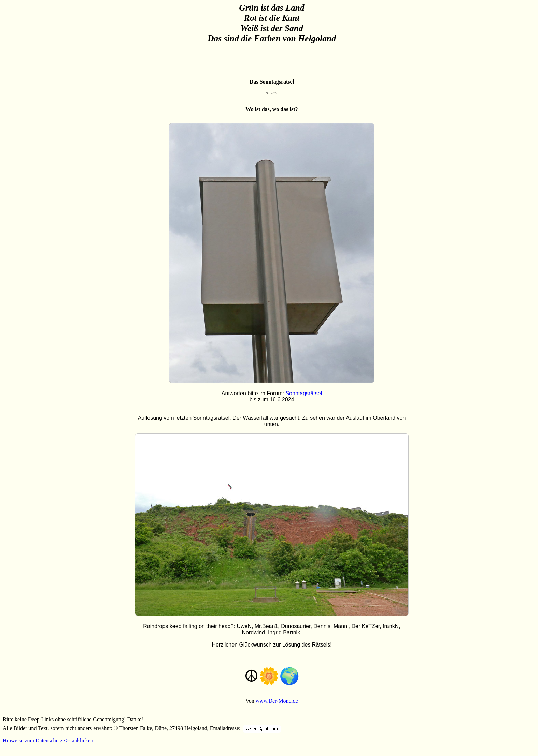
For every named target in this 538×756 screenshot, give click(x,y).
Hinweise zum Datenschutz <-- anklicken (48, 740)
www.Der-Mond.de (277, 701)
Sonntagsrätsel (303, 393)
